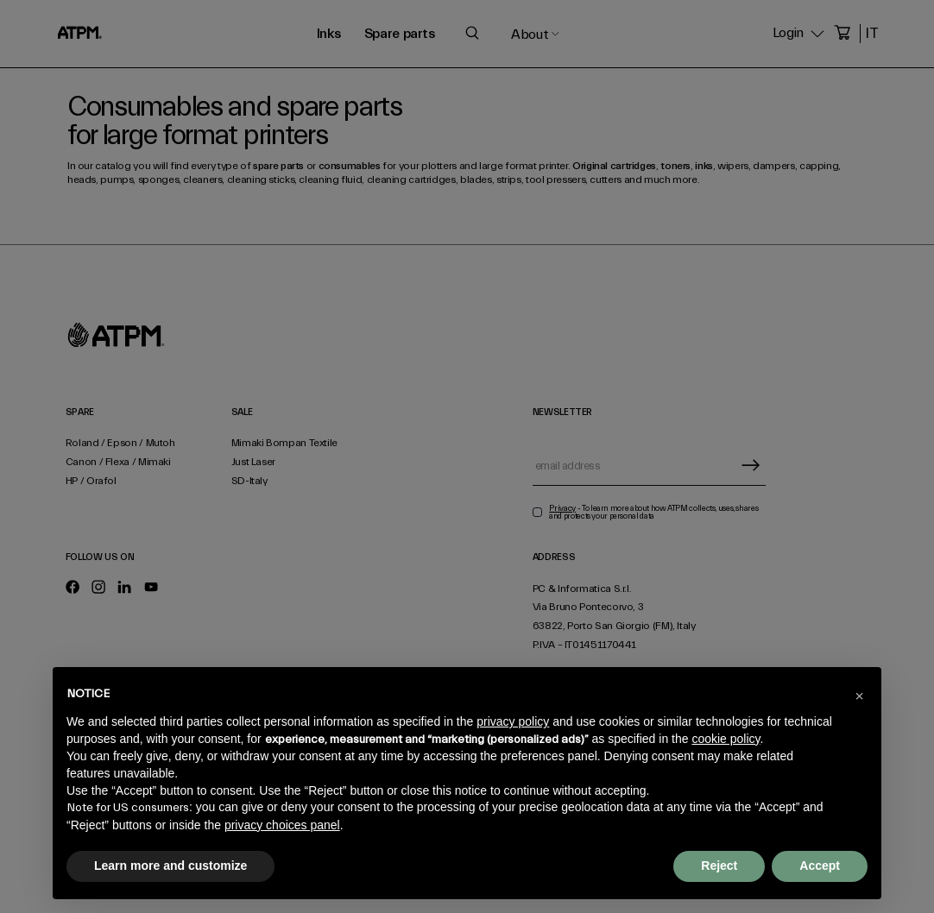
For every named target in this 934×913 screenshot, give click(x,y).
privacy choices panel (282, 825)
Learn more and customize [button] (170, 865)
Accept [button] (819, 865)
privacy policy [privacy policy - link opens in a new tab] (512, 721)
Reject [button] (719, 865)
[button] (859, 694)
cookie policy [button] (725, 739)
